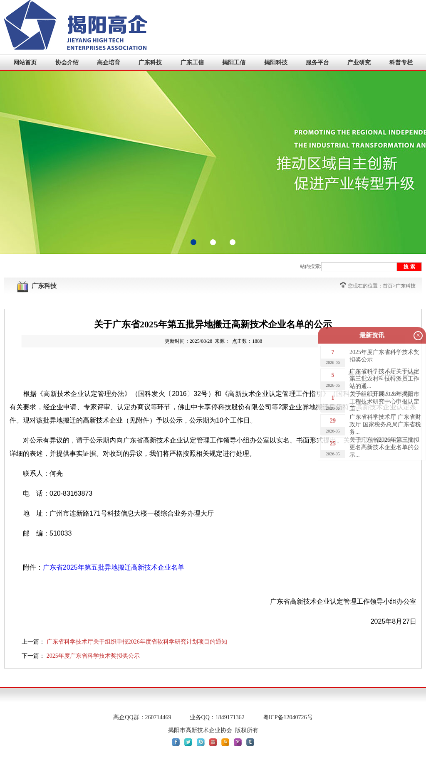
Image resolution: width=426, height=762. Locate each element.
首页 (388, 286)
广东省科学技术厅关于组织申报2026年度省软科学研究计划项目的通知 (137, 642)
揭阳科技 (275, 62)
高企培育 (108, 62)
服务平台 (317, 62)
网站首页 (25, 62)
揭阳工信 (233, 62)
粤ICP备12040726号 (288, 717)
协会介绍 (67, 62)
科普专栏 (401, 62)
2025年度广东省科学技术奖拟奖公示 (93, 656)
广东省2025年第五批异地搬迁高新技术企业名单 (113, 567)
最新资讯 (371, 335)
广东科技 (150, 62)
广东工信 (192, 62)
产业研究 (359, 62)
